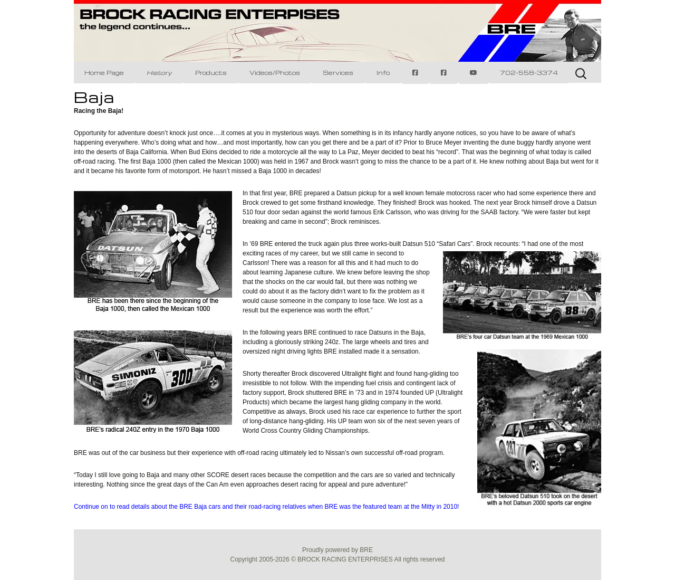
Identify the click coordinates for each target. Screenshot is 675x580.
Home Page (104, 73)
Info (383, 73)
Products (211, 73)
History (159, 73)
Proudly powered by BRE (337, 550)
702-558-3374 (529, 73)
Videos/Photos (274, 73)
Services (338, 73)
